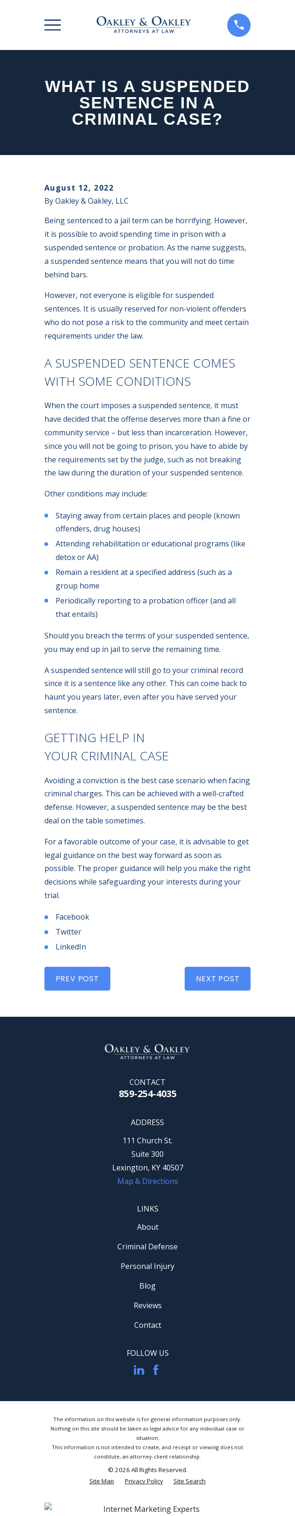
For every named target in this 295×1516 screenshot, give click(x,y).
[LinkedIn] (139, 1370)
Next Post (217, 978)
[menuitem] (101, 1481)
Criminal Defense (147, 1246)
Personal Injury (147, 1266)
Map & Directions (147, 1181)
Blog (147, 1286)
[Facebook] (156, 1370)
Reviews (148, 1305)
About (147, 1227)
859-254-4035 (148, 1093)
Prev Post (77, 978)
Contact (147, 1325)
